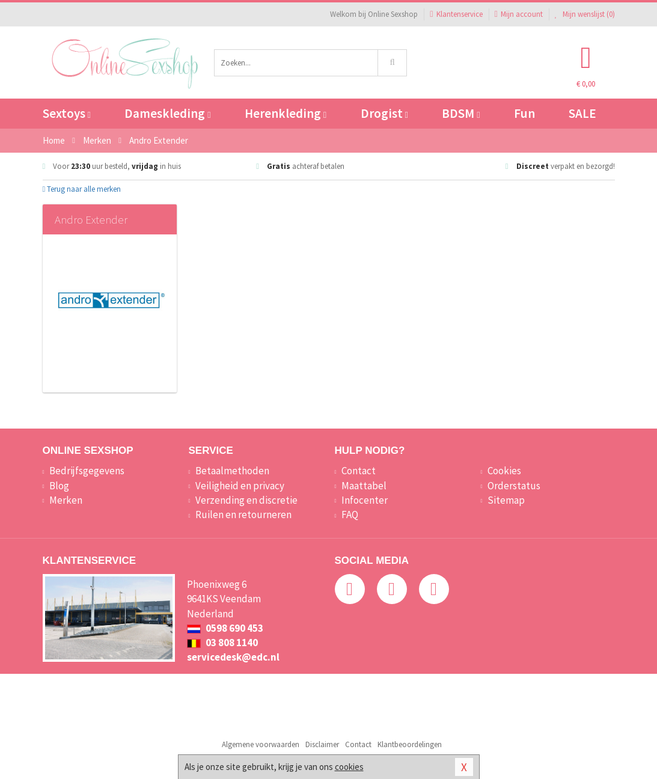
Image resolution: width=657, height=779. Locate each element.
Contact (358, 470)
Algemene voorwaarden (260, 744)
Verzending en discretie (246, 500)
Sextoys (67, 113)
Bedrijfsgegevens (86, 470)
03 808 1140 (222, 642)
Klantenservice (456, 14)
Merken (65, 500)
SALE (582, 113)
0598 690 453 (225, 628)
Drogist (384, 113)
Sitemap (506, 500)
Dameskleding (167, 113)
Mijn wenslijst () (585, 14)
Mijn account (519, 14)
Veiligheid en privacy (239, 485)
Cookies (504, 470)
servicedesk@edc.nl (233, 657)
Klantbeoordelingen (409, 744)
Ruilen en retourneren (243, 514)
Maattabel (364, 485)
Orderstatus (513, 485)
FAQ (349, 514)
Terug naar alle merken (82, 189)
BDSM (461, 113)
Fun (524, 113)
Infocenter (364, 500)
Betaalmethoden (232, 470)
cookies (349, 766)
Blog (59, 485)
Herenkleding (285, 113)
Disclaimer (322, 744)
